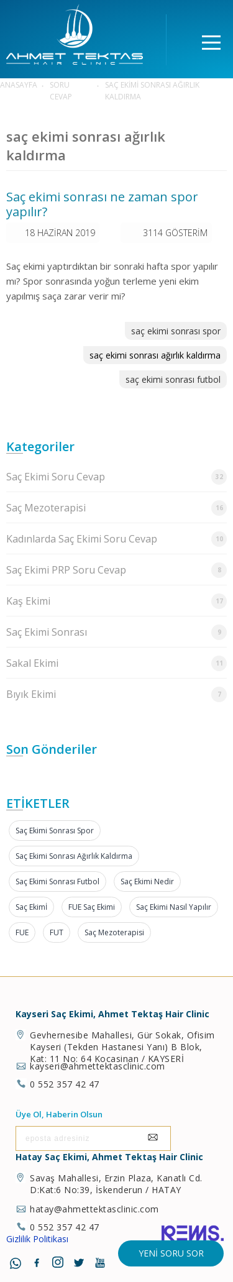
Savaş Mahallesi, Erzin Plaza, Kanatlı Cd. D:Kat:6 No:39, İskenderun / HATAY (116, 1184)
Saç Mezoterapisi (116, 508)
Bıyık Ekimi (116, 694)
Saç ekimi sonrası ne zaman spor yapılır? (102, 204)
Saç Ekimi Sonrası (116, 632)
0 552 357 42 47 (64, 1084)
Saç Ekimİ (31, 907)
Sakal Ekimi (116, 663)
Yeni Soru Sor (171, 1253)
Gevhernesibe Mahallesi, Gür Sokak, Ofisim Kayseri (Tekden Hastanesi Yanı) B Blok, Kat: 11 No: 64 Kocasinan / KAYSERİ (122, 1047)
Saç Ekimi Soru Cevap (116, 477)
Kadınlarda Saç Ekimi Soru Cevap (116, 539)
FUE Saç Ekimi (91, 907)
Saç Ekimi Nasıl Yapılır (173, 907)
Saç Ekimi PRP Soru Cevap (116, 570)
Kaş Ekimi (116, 601)
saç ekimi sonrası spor (176, 331)
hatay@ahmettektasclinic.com (94, 1209)
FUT (56, 932)
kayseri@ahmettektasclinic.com (97, 1066)
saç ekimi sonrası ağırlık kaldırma (155, 355)
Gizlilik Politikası (37, 1239)
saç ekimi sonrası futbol (173, 379)
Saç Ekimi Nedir (147, 881)
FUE (22, 932)
